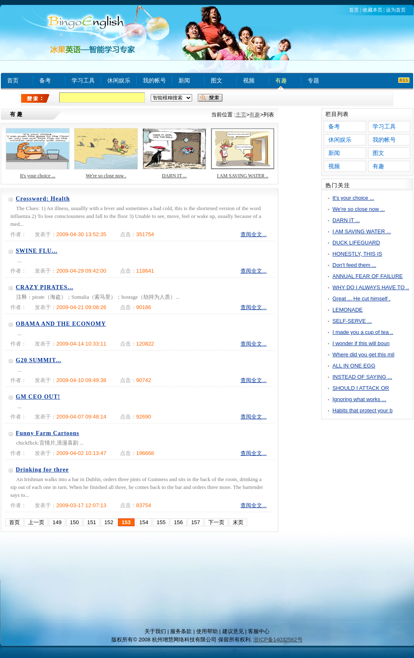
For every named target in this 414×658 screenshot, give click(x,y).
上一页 (36, 522)
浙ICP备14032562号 (278, 639)
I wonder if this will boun (361, 343)
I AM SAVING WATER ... (361, 231)
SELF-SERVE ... (352, 321)
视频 (249, 80)
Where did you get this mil (363, 354)
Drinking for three (42, 470)
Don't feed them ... (354, 265)
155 (161, 522)
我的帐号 (154, 80)
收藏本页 (373, 10)
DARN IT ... (174, 176)
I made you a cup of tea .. (362, 332)
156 (178, 522)
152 (108, 522)
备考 (45, 80)
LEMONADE (347, 310)
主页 (241, 114)
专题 (313, 80)
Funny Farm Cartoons (47, 433)
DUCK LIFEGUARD (356, 242)
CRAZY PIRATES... (44, 287)
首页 (354, 10)
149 (57, 522)
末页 (238, 522)
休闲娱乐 (118, 80)
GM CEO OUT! (38, 397)
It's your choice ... (37, 176)
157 (195, 522)
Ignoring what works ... (359, 399)
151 (91, 522)
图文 (216, 80)
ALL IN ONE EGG (353, 366)
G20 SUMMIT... (38, 360)
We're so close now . (106, 176)
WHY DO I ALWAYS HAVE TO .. (370, 287)
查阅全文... (254, 234)
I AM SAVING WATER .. (242, 176)
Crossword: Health (43, 199)
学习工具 (83, 80)
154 (144, 522)
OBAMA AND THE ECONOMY (61, 324)
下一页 (216, 522)
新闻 (184, 80)
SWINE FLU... (37, 251)
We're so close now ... (358, 209)
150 (74, 522)
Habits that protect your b (362, 410)
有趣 (281, 80)
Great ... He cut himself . (361, 298)
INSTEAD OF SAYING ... (362, 377)
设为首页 (396, 10)
